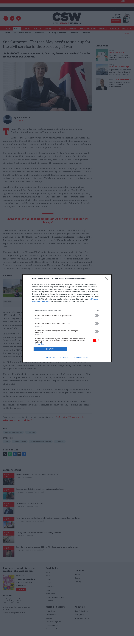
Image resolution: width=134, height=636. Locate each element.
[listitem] (67, 310)
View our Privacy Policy (80, 357)
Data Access (63, 357)
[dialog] (67, 318)
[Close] (107, 279)
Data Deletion (50, 357)
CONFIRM (50, 349)
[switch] (96, 315)
